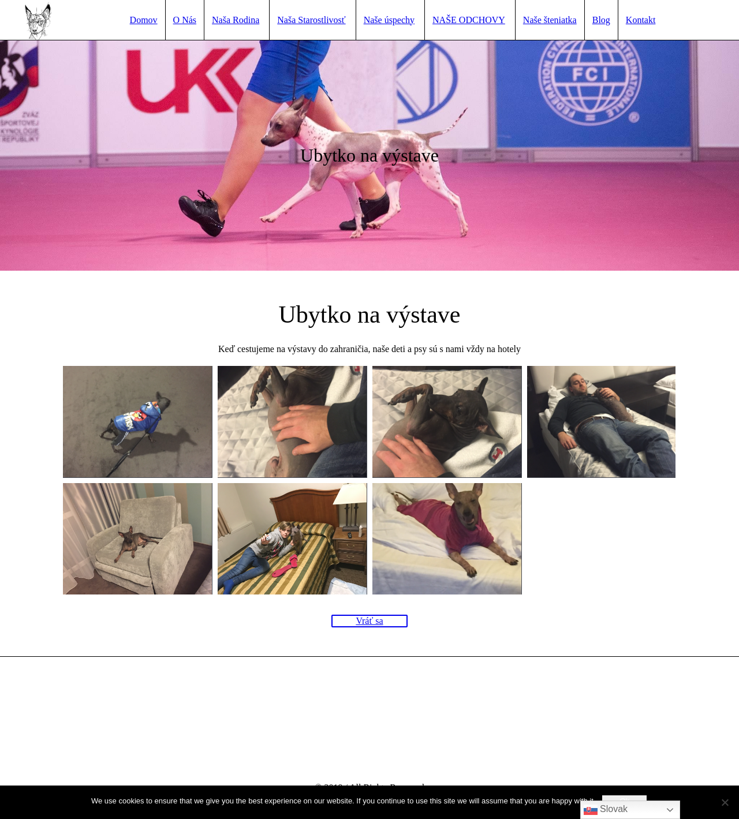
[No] (724, 802)
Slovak (606, 810)
